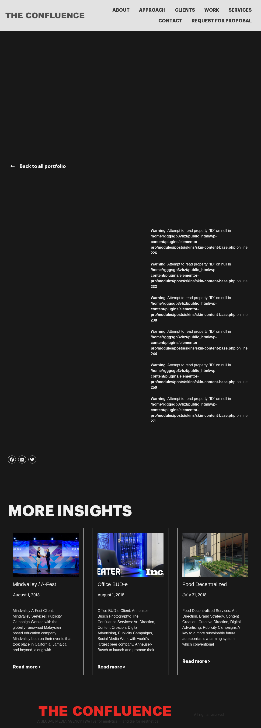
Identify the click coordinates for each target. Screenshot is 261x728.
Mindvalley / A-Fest (34, 584)
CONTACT (170, 20)
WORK (211, 10)
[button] (12, 459)
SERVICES (240, 10)
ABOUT (121, 10)
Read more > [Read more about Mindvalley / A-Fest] (27, 666)
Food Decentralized (204, 584)
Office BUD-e (112, 584)
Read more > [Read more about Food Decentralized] (196, 661)
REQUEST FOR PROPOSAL (222, 20)
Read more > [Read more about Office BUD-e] (111, 666)
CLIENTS (185, 10)
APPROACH (152, 10)
